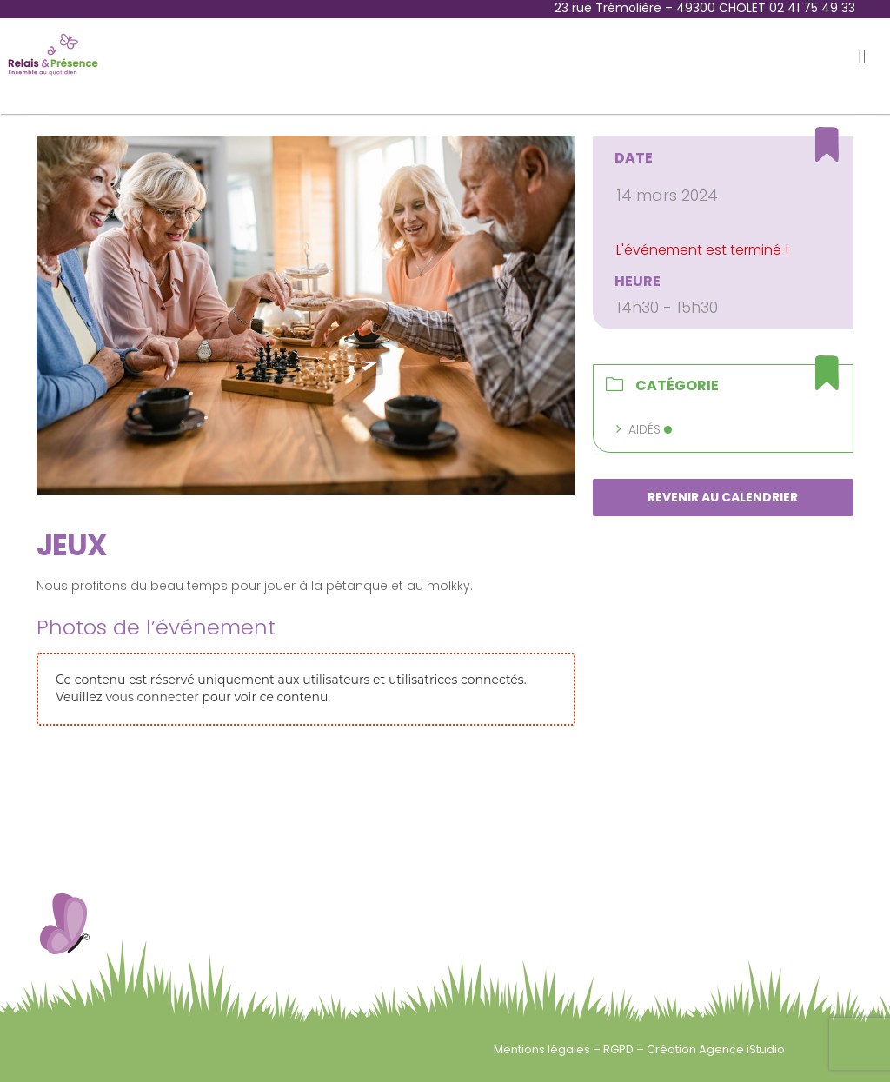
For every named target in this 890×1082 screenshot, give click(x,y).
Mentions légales (543, 1049)
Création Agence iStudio (716, 1049)
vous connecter (151, 697)
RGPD (619, 1049)
